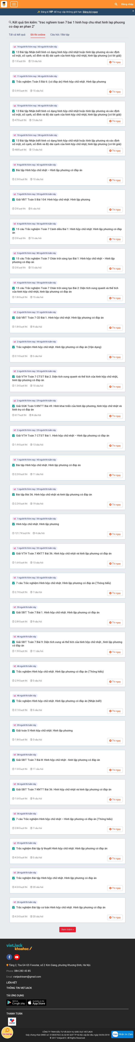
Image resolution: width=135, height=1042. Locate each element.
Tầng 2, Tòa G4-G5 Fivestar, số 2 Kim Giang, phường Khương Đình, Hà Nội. (50, 965)
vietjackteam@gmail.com (27, 976)
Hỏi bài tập (7, 1031)
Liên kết (12, 982)
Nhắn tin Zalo (122, 1034)
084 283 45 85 (22, 970)
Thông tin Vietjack (19, 987)
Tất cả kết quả (17, 34)
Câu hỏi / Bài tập (59, 34)
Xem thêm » (67, 929)
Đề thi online (38, 34)
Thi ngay (115, 62)
